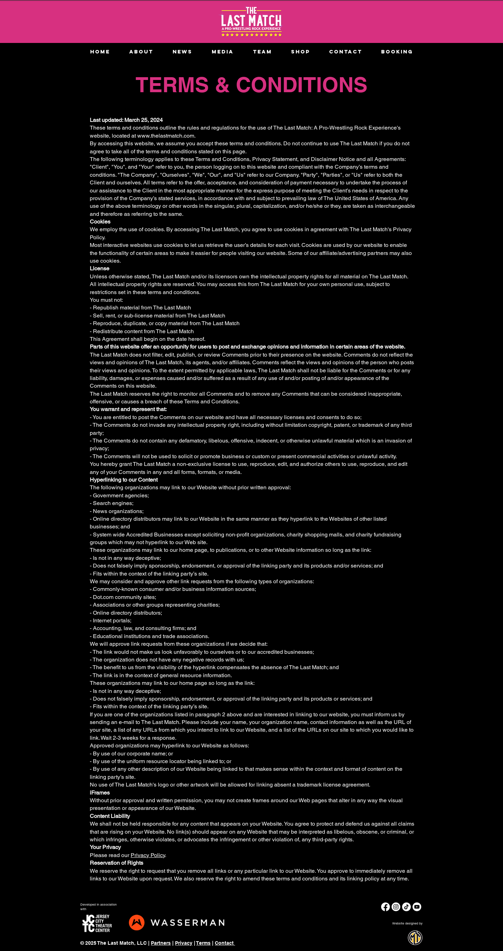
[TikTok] (406, 906)
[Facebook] (385, 906)
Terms (203, 943)
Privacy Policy (148, 855)
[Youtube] (417, 906)
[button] (222, 51)
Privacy (183, 943)
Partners (161, 943)
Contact (225, 943)
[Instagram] (396, 906)
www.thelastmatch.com (165, 135)
